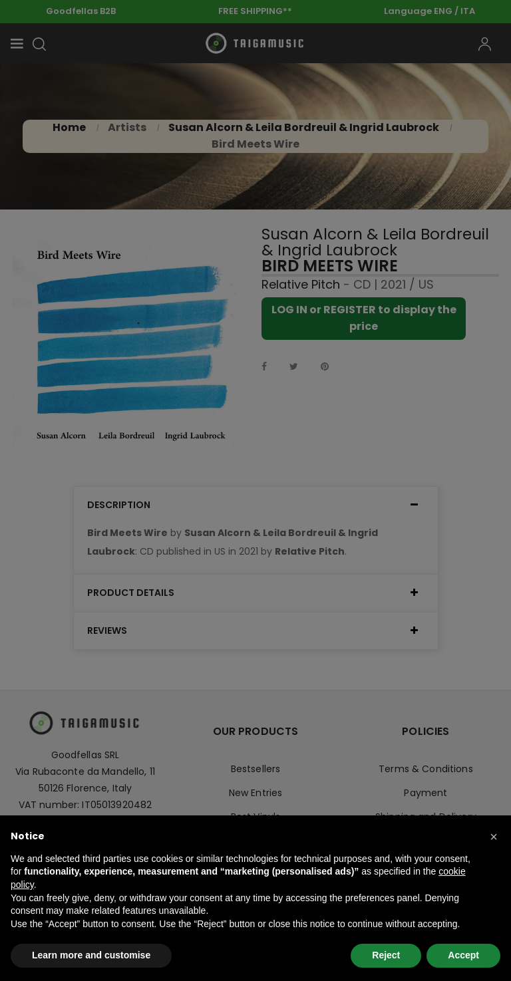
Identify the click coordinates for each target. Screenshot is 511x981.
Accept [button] (463, 955)
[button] (493, 836)
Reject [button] (386, 955)
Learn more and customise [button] (91, 955)
